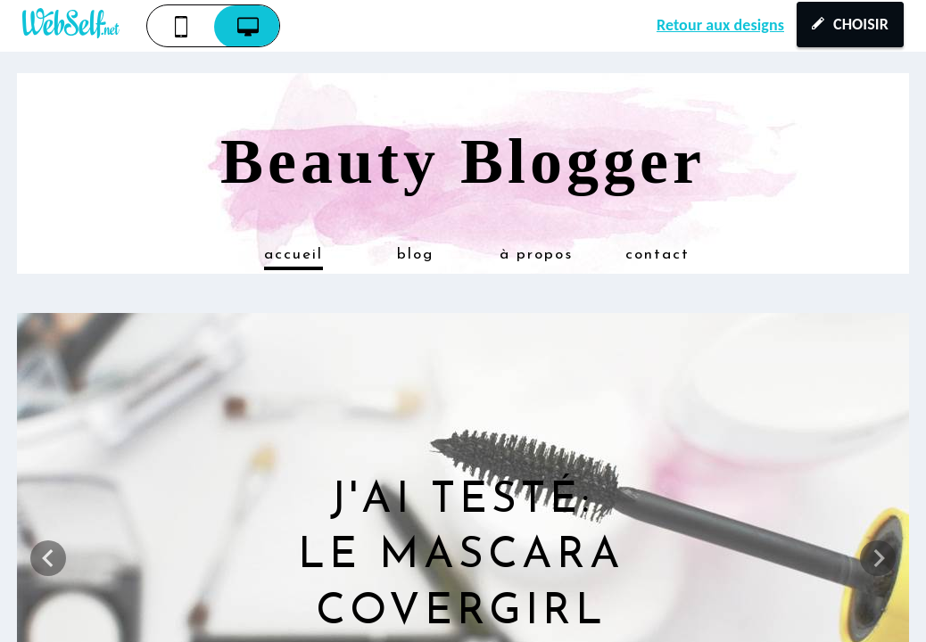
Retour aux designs (720, 25)
